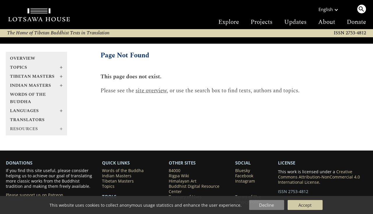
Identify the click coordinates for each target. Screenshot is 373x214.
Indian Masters (116, 175)
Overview (22, 58)
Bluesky (242, 170)
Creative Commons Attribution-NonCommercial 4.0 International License (319, 177)
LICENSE (286, 163)
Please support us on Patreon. (35, 195)
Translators (27, 119)
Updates (295, 22)
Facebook (244, 175)
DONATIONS (19, 163)
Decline (266, 205)
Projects (261, 22)
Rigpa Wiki (179, 175)
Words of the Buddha (28, 98)
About (326, 22)
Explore (228, 22)
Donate (356, 22)
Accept (305, 205)
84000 (174, 170)
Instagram (245, 181)
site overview (151, 90)
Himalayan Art (182, 181)
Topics (108, 186)
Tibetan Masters (118, 181)
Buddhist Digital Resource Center (194, 189)
